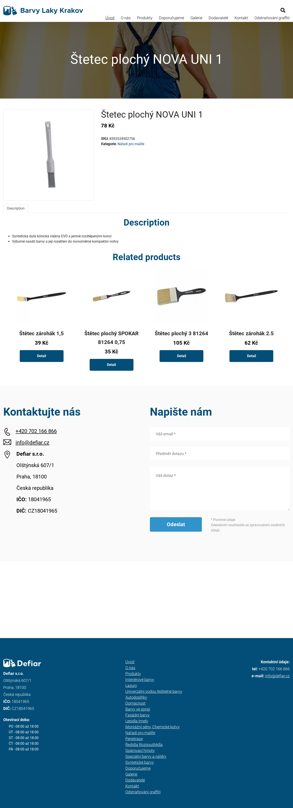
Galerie (196, 18)
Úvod (109, 18)
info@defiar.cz (32, 442)
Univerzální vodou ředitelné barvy (153, 691)
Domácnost (135, 703)
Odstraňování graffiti (272, 18)
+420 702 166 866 (36, 431)
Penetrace (134, 738)
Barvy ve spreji (137, 709)
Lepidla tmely (136, 721)
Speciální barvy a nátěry (145, 756)
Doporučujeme (171, 18)
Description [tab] (16, 208)
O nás (126, 18)
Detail (41, 356)
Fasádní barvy (137, 715)
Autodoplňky (136, 697)
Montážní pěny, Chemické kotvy (152, 727)
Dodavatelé (218, 18)
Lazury (131, 685)
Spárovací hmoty (140, 750)
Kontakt (241, 18)
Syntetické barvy (139, 762)
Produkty (145, 18)
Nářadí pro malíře (130, 144)
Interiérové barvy (139, 679)
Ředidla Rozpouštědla (144, 744)
